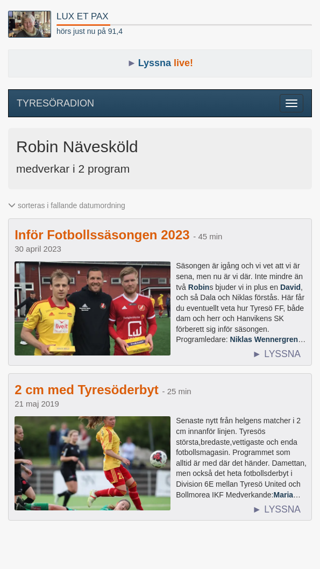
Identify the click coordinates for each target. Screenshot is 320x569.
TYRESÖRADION (55, 103)
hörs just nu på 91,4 (89, 31)
